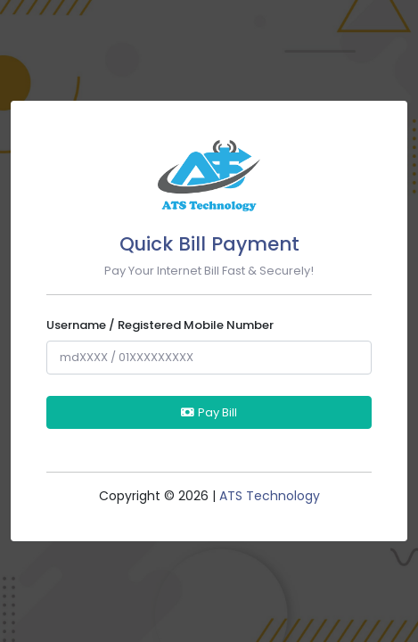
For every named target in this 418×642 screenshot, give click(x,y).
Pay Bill (209, 412)
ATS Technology (269, 496)
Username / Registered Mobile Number (160, 325)
